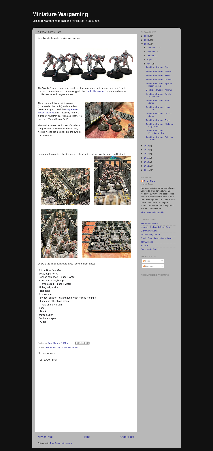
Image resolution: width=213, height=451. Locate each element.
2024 (146, 36)
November (152, 52)
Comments (149, 266)
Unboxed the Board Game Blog (155, 227)
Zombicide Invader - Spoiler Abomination (158, 95)
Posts (146, 261)
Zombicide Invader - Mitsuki (158, 71)
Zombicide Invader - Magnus (159, 90)
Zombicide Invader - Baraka (159, 79)
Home (86, 436)
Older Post (127, 436)
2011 (146, 170)
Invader (48, 347)
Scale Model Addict (150, 249)
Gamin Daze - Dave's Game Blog (156, 238)
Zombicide (72, 347)
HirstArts (145, 245)
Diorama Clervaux (149, 231)
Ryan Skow (149, 181)
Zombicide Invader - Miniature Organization (159, 125)
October (151, 55)
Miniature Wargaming (60, 14)
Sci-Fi (64, 347)
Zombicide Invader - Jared (158, 120)
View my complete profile (152, 212)
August (150, 59)
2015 (146, 158)
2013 (146, 162)
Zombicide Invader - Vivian (158, 75)
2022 (146, 44)
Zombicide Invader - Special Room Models (159, 84)
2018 (146, 146)
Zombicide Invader (95, 91)
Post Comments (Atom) (61, 443)
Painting (56, 347)
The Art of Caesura (149, 223)
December (152, 47)
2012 (146, 166)
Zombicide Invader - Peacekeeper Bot (155, 131)
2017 (146, 150)
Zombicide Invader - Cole (157, 67)
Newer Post (45, 436)
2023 (146, 40)
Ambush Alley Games (151, 234)
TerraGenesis (147, 242)
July (149, 64)
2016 (146, 154)
